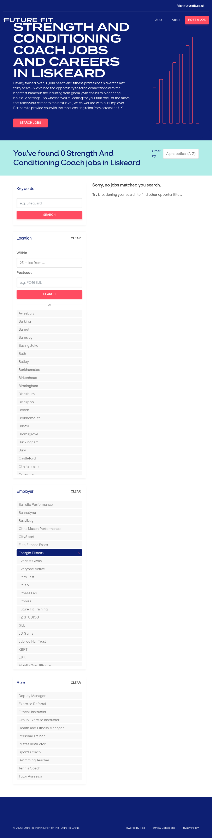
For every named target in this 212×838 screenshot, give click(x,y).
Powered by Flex (135, 827)
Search (49, 215)
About (176, 20)
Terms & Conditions (163, 827)
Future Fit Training (33, 827)
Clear (76, 238)
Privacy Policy (190, 827)
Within (22, 253)
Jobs (158, 20)
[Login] (188, 6)
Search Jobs (30, 123)
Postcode (24, 273)
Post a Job (197, 20)
